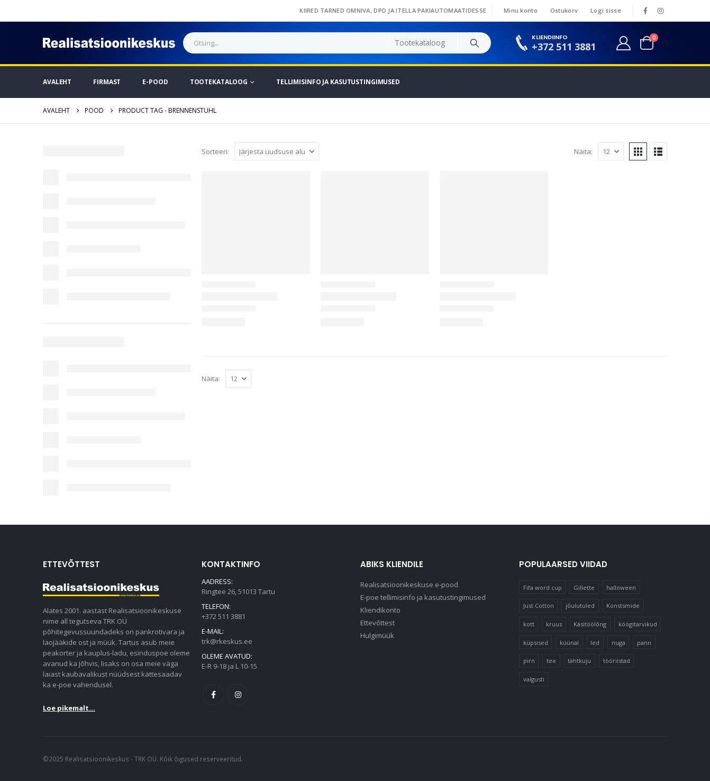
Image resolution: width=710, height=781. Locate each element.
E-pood (155, 81)
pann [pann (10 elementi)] (644, 643)
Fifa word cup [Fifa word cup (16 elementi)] (542, 587)
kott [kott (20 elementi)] (528, 624)
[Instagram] (660, 10)
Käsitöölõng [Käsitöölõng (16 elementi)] (590, 624)
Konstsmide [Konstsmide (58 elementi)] (623, 605)
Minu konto (521, 10)
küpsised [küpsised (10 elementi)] (535, 643)
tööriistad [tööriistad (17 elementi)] (616, 661)
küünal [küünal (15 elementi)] (569, 643)
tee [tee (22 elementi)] (551, 661)
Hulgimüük (377, 635)
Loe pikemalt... (69, 708)
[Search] (474, 42)
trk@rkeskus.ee (227, 641)
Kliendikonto (380, 610)
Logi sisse (605, 10)
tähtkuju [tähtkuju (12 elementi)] (579, 661)
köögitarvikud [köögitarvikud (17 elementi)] (637, 624)
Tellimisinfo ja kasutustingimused (338, 81)
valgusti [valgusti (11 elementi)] (533, 679)
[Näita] (611, 151)
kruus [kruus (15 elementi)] (554, 624)
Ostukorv (564, 10)
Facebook (213, 694)
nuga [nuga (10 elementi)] (618, 643)
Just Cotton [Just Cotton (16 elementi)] (538, 605)
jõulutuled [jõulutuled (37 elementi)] (580, 605)
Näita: (583, 151)
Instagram (238, 694)
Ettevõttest (377, 622)
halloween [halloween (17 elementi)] (621, 587)
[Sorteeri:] (276, 151)
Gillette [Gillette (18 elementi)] (584, 587)
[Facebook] (645, 10)
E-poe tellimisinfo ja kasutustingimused (423, 597)
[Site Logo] (109, 43)
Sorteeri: (215, 151)
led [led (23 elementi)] (594, 643)
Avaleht (57, 81)
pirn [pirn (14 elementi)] (529, 661)
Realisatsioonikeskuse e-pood (409, 584)
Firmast (107, 81)
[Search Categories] (423, 42)
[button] (638, 151)
